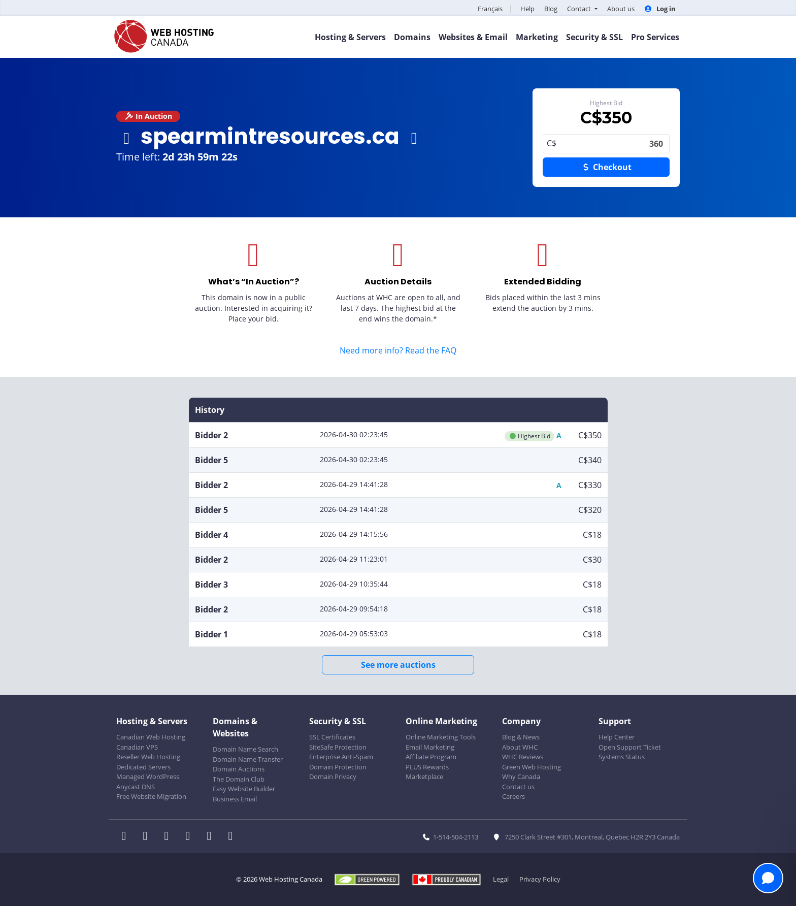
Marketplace (424, 776)
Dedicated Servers (143, 766)
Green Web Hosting (531, 766)
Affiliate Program (431, 756)
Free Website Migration (151, 796)
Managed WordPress (147, 776)
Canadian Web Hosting (150, 736)
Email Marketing (430, 747)
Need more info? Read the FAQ (398, 350)
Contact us (518, 786)
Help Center (617, 736)
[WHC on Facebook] (127, 837)
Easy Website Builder (244, 788)
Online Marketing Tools (441, 736)
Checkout (606, 167)
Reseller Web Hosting (148, 756)
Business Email (235, 798)
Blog (550, 8)
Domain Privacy (332, 776)
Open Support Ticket (630, 747)
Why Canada (521, 776)
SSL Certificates (332, 736)
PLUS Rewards (427, 766)
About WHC (520, 747)
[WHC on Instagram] (191, 837)
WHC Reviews (522, 756)
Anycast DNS (135, 786)
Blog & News (521, 736)
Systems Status (622, 756)
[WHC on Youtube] (212, 837)
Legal (501, 879)
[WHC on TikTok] (232, 837)
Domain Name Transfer (248, 759)
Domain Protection (338, 766)
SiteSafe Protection (338, 747)
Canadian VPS (137, 747)
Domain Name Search (245, 749)
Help (527, 8)
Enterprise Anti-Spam (341, 756)
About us (621, 8)
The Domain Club (238, 779)
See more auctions (398, 664)
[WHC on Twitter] (148, 837)
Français (490, 8)
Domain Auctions (238, 768)
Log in (660, 8)
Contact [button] (579, 8)
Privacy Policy (539, 879)
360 (606, 143)
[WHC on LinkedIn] (169, 837)
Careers (513, 796)
